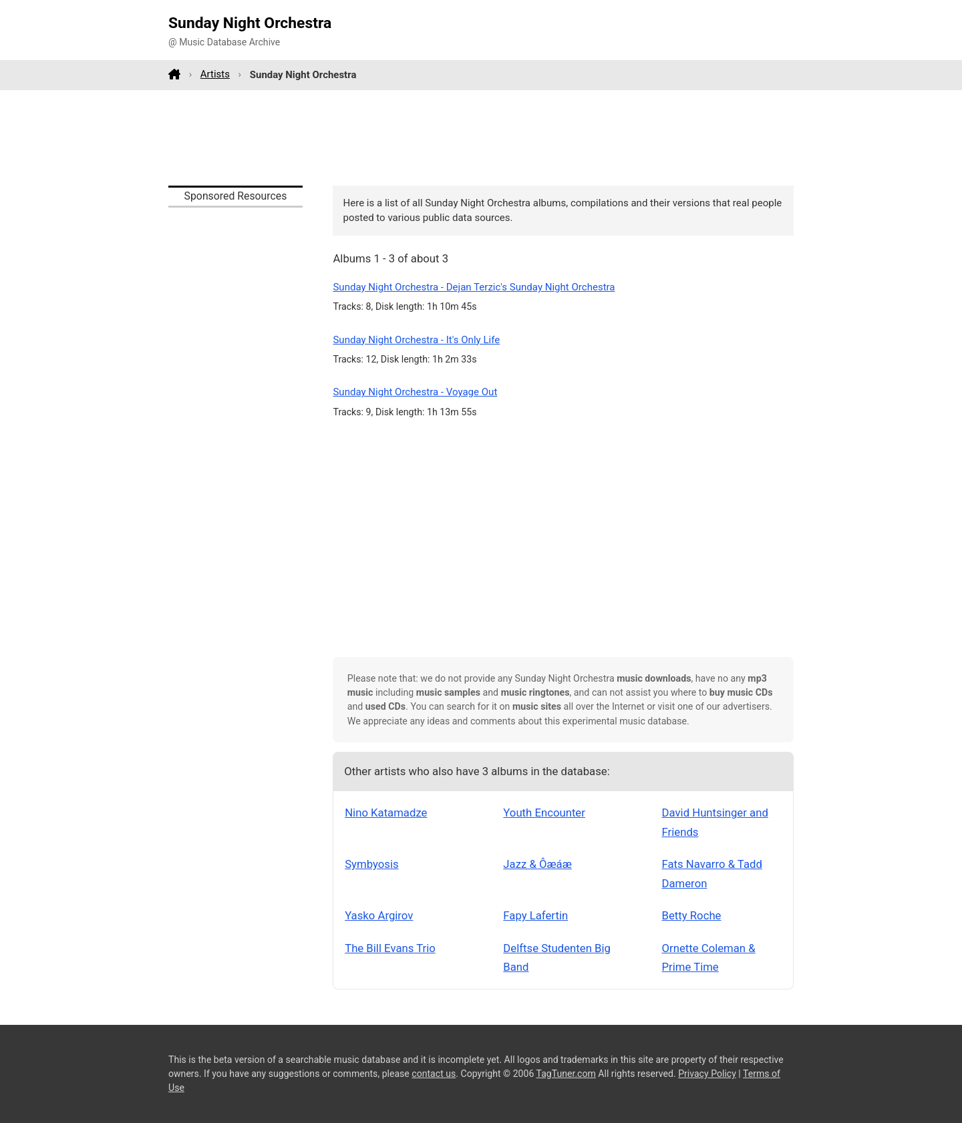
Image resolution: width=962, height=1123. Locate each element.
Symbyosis (371, 864)
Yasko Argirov (379, 915)
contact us (434, 1073)
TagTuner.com (566, 1073)
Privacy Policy (707, 1073)
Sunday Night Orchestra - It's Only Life (416, 340)
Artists (215, 74)
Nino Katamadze (386, 812)
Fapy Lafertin (535, 915)
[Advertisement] (481, 137)
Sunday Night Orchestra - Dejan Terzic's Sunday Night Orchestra (474, 287)
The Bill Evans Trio (390, 948)
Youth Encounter (544, 812)
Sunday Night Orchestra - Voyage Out (415, 392)
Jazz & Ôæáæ (537, 864)
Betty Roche (692, 915)
